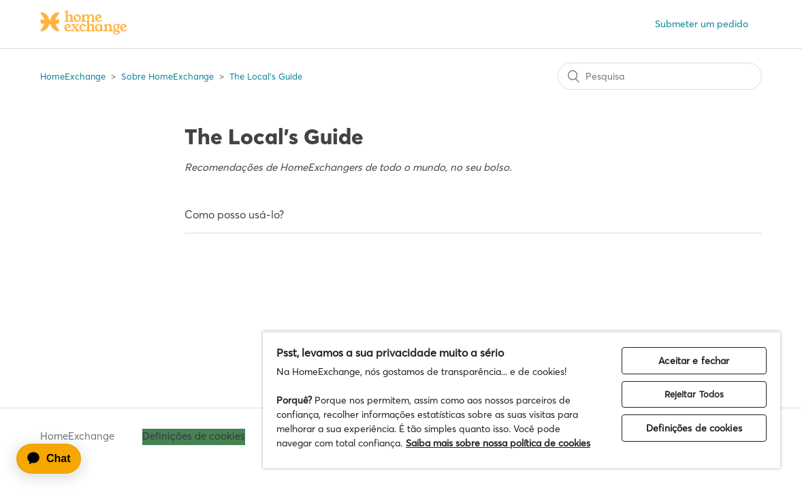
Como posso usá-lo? (234, 214)
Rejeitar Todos (702, 365)
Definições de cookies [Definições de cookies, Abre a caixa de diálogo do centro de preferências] (702, 399)
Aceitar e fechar (702, 332)
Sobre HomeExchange (167, 76)
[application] (55, 458)
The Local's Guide (265, 76)
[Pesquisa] (660, 76)
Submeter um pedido (701, 24)
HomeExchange (73, 76)
